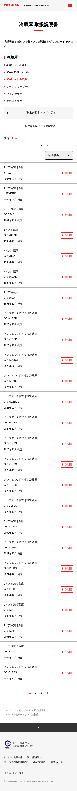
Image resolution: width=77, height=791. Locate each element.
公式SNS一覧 (56, 762)
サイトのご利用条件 (13, 757)
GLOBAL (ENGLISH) (13, 773)
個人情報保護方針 (35, 757)
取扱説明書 (40, 710)
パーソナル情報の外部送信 (16, 762)
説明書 (68, 173)
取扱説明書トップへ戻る (41, 112)
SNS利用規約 (39, 762)
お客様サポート (22, 710)
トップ (7, 710)
